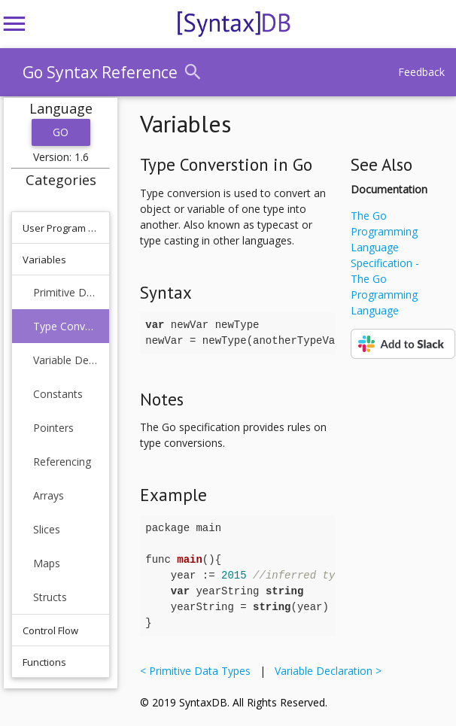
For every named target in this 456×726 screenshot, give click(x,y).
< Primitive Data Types (198, 671)
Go (61, 132)
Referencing (62, 461)
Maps (46, 563)
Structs (50, 597)
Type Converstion (66, 326)
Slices (46, 529)
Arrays (48, 495)
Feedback (421, 72)
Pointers (53, 428)
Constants (58, 394)
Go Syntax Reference (100, 72)
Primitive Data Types (66, 292)
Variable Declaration (66, 360)
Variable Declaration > (325, 671)
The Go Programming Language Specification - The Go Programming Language (385, 262)
